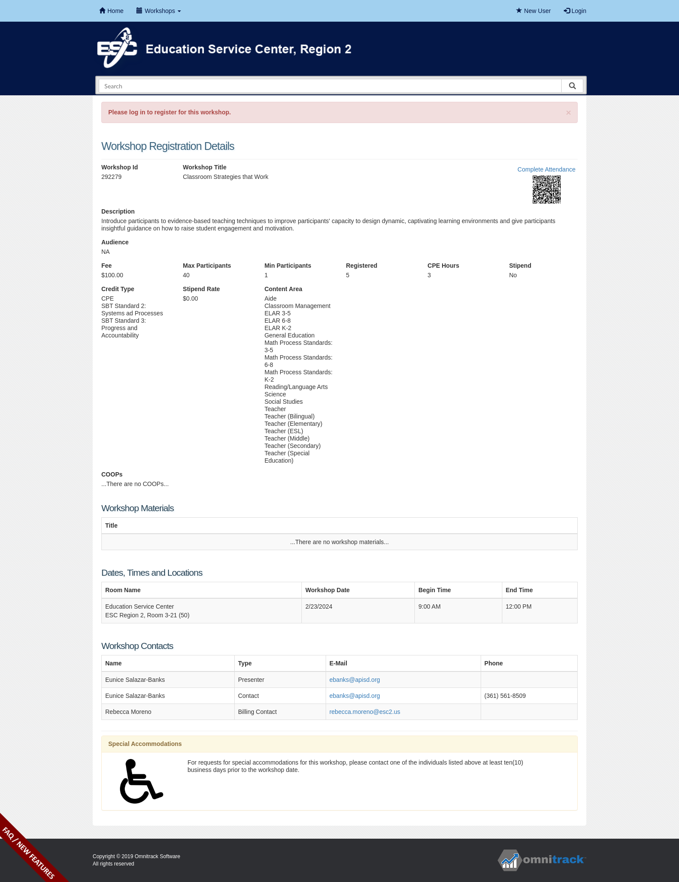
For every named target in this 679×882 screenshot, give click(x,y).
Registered (361, 265)
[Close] (568, 112)
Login (575, 10)
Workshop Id (119, 167)
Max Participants (207, 265)
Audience (115, 242)
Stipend (520, 265)
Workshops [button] (158, 10)
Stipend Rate (201, 288)
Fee (106, 265)
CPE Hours (443, 265)
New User (533, 10)
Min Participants (288, 265)
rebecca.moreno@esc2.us (365, 711)
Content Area (283, 288)
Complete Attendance (546, 169)
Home (111, 10)
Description (118, 211)
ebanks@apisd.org (355, 679)
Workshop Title (204, 167)
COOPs (112, 474)
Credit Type (117, 288)
